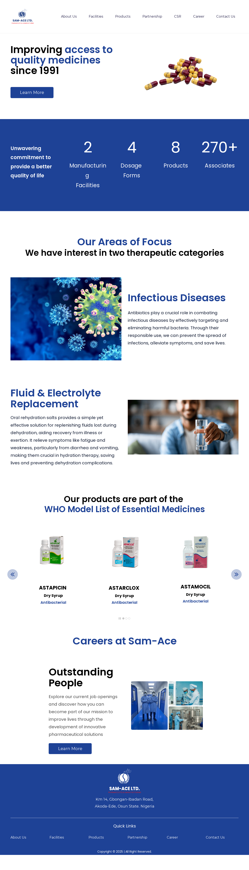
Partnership (137, 837)
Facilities (57, 837)
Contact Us (215, 837)
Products (96, 837)
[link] (195, 535)
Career (172, 837)
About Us (18, 837)
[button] (12, 574)
